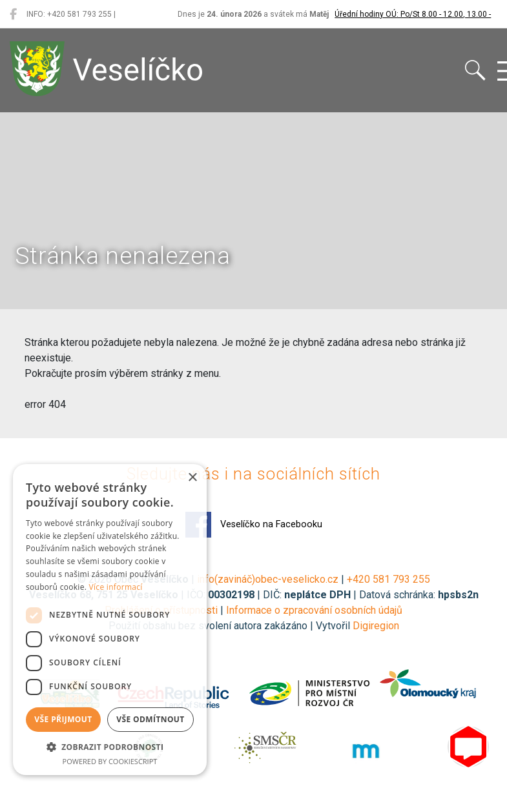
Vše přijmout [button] (63, 719)
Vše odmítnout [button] (150, 719)
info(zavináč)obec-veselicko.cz (267, 579)
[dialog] (110, 619)
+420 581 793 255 (388, 579)
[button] (110, 746)
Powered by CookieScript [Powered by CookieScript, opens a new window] (110, 761)
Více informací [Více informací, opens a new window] (116, 586)
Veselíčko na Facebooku (253, 525)
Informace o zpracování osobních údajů (314, 610)
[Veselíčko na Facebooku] (13, 14)
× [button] (192, 478)
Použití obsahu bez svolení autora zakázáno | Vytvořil (231, 626)
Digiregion (376, 626)
